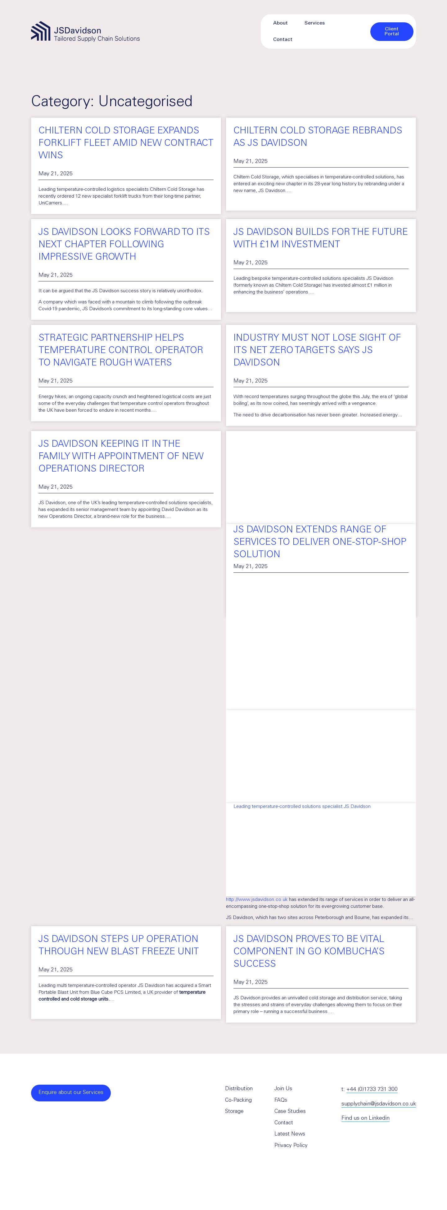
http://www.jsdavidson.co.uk (257, 899)
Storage (234, 1113)
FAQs (281, 1101)
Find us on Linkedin (365, 1118)
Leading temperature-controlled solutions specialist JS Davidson (302, 806)
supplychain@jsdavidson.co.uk (378, 1104)
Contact (282, 39)
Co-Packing (239, 1101)
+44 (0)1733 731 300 (372, 1089)
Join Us (283, 1089)
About (280, 23)
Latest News (290, 1137)
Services (315, 23)
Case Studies (290, 1113)
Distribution (239, 1089)
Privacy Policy (291, 1148)
